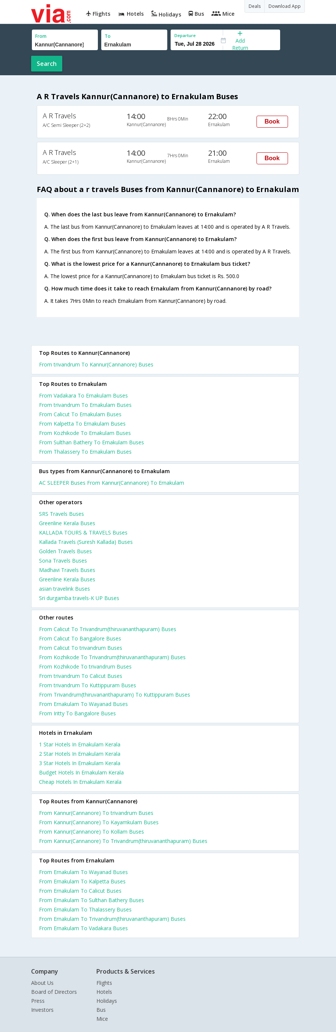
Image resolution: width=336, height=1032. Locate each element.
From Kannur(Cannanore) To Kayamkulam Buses (99, 822)
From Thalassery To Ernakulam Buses (85, 451)
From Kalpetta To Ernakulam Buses (82, 423)
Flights (104, 982)
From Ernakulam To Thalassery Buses (85, 909)
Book (272, 121)
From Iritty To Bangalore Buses (77, 713)
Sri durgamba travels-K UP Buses (79, 598)
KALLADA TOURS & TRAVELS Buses (83, 532)
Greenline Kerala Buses (67, 523)
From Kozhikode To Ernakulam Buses (85, 432)
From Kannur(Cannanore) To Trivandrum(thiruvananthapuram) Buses (123, 840)
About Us (42, 982)
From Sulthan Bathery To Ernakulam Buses (91, 442)
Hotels (104, 991)
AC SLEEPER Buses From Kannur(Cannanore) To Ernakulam (111, 482)
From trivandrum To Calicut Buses (80, 675)
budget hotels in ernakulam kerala (81, 772)
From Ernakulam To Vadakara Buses (83, 928)
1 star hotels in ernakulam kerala (79, 744)
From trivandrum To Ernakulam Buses (85, 404)
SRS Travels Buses (61, 513)
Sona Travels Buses (63, 560)
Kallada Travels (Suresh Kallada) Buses (86, 541)
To (108, 36)
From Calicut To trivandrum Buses (80, 647)
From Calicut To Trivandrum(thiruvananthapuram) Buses (107, 629)
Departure (185, 35)
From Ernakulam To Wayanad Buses (83, 703)
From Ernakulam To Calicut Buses (80, 890)
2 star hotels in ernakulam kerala (79, 753)
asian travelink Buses (64, 588)
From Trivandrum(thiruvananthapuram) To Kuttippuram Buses (114, 694)
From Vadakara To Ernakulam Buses (83, 395)
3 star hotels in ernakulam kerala (79, 763)
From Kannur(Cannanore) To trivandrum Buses (96, 812)
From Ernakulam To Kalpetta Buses (82, 881)
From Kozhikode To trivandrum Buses (85, 666)
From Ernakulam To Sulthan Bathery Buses (91, 900)
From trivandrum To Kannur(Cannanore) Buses (96, 364)
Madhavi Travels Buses (67, 569)
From (40, 36)
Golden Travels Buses (65, 551)
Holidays (106, 1000)
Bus (101, 1009)
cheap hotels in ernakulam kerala (80, 781)
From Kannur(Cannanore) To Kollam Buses (91, 831)
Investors (42, 1009)
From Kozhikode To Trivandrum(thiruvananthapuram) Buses (112, 657)
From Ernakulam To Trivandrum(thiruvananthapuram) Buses (112, 918)
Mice (102, 1018)
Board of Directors (54, 991)
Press (38, 1000)
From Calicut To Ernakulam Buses (80, 414)
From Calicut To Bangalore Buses (80, 638)
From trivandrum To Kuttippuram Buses (87, 685)
